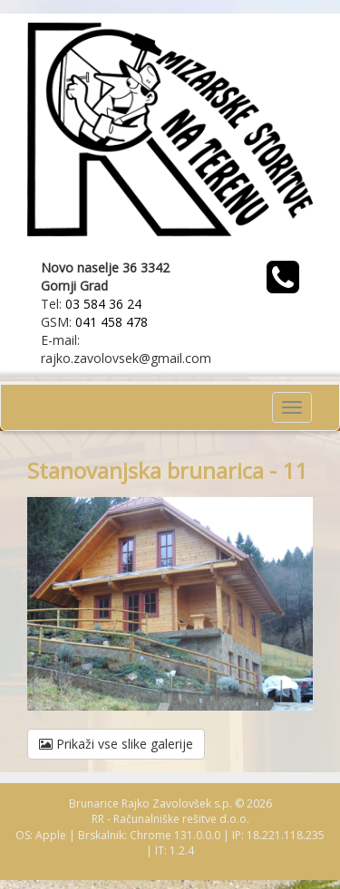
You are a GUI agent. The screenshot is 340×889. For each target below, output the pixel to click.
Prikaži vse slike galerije (116, 743)
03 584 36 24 (103, 303)
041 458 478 (111, 321)
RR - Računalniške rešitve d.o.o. (170, 819)
